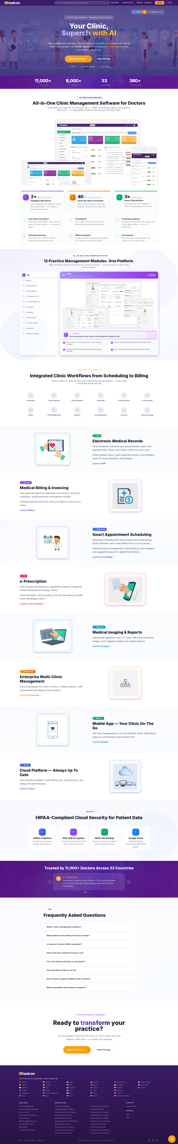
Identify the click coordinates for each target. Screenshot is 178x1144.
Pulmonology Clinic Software (100, 1121)
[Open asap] (172, 1139)
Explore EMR (100, 463)
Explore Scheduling (104, 557)
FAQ (127, 1117)
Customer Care (131, 1106)
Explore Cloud (29, 788)
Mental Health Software (63, 1124)
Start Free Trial (78, 59)
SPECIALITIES (129, 3)
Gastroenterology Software (99, 1115)
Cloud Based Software (26, 1130)
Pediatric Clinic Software (63, 1133)
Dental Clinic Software (62, 1106)
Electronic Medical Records (28, 1109)
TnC (20, 1140)
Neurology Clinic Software (99, 1118)
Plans (128, 1114)
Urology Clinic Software (98, 1124)
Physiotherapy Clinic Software (65, 1112)
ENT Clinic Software (97, 1109)
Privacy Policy (29, 1140)
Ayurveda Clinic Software (63, 1115)
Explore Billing (28, 510)
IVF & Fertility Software (98, 1127)
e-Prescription (24, 1112)
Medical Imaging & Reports (28, 1121)
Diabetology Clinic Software (100, 1130)
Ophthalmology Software (63, 1118)
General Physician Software (99, 1106)
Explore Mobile (101, 742)
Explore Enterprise (31, 695)
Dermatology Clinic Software (64, 1109)
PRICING (140, 3)
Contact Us (40, 1140)
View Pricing (103, 59)
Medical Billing (24, 1118)
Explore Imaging (102, 646)
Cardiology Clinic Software (99, 1112)
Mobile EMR (23, 1127)
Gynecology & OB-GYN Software (66, 1121)
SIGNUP (159, 3)
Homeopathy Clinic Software (64, 1127)
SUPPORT (148, 3)
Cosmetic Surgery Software (99, 1133)
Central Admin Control (26, 1124)
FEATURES (116, 3)
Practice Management (26, 1106)
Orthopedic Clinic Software (64, 1130)
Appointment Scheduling (27, 1115)
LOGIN (169, 3)
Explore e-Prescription (33, 604)
